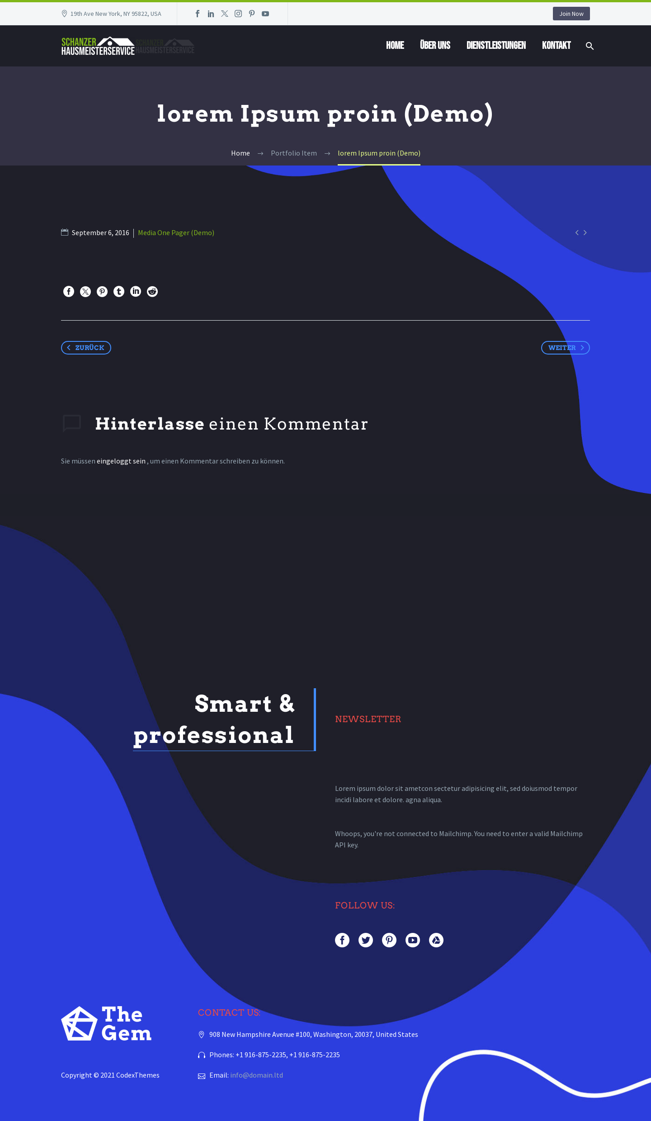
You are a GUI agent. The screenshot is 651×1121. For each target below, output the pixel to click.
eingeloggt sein (122, 460)
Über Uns (435, 46)
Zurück (83, 348)
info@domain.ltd (256, 1074)
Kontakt (556, 46)
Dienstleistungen (496, 46)
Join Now (571, 13)
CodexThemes (138, 1074)
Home (395, 46)
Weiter (568, 348)
